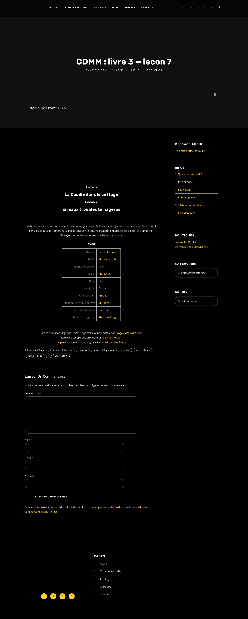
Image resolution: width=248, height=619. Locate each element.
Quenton (104, 288)
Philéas (103, 295)
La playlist (62, 342)
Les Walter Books (185, 242)
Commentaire (33, 393)
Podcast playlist (187, 197)
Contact (129, 7)
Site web (29, 476)
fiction (56, 349)
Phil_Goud (104, 274)
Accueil (54, 7)
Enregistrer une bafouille (190, 151)
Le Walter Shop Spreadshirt (191, 246)
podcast (110, 349)
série (39, 355)
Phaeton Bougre (108, 317)
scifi (30, 355)
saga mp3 (125, 349)
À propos (147, 7)
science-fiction (143, 349)
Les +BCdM (185, 189)
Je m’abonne (185, 182)
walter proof (61, 355)
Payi (101, 266)
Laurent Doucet (108, 252)
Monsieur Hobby (109, 259)
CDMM (119, 70)
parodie (97, 349)
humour (68, 349)
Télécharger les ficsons (191, 205)
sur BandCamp (117, 342)
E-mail (29, 457)
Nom (28, 439)
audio (44, 349)
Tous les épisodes (76, 7)
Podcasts (99, 7)
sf (49, 355)
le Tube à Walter (111, 337)
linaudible (82, 349)
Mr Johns (104, 303)
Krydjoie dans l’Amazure (129, 333)
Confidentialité (186, 213)
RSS (63, 108)
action (32, 349)
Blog (115, 7)
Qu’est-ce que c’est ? (190, 174)
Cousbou (104, 310)
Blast (102, 281)
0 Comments (154, 70)
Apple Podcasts (50, 108)
